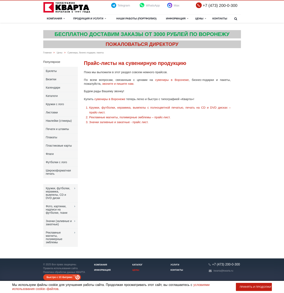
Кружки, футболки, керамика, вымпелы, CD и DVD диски (58, 193)
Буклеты (51, 71)
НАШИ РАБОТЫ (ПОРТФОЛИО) (136, 18)
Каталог (137, 264)
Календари (53, 87)
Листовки (52, 112)
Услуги (175, 264)
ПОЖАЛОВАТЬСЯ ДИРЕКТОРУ (142, 44)
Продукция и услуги (89, 18)
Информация (177, 18)
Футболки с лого (56, 162)
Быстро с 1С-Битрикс (60, 277)
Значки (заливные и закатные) (59, 222)
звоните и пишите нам (117, 83)
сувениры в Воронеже (172, 79)
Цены (200, 18)
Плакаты (51, 137)
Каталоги (52, 95)
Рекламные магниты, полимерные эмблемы (54, 237)
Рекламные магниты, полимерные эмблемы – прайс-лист (129, 117)
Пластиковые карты (59, 145)
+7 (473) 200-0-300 (220, 5)
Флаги (50, 153)
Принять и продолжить (256, 286)
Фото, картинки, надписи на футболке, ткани (56, 209)
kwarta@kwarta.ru (223, 270)
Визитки (51, 79)
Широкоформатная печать (58, 172)
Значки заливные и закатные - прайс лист (118, 122)
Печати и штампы (57, 129)
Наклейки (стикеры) (59, 120)
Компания (56, 18)
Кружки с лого (55, 104)
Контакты (219, 18)
